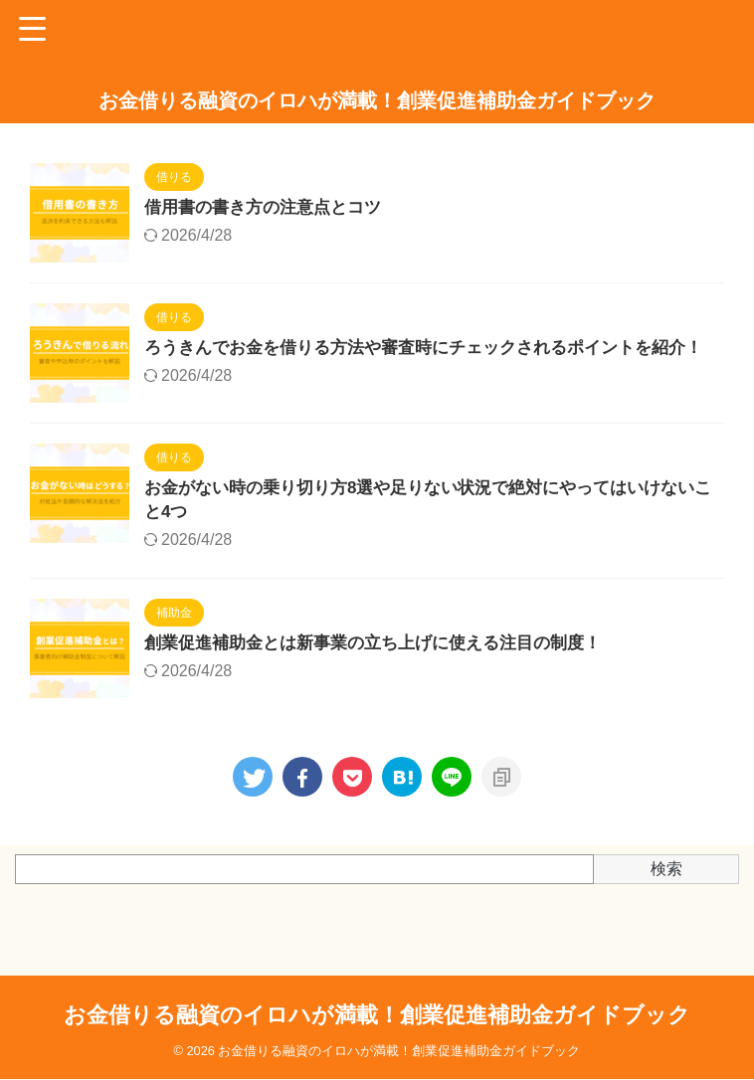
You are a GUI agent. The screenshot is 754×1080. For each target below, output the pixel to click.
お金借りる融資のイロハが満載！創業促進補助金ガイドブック (377, 100)
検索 (666, 891)
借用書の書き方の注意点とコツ (269, 209)
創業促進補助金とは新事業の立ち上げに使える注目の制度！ (386, 667)
